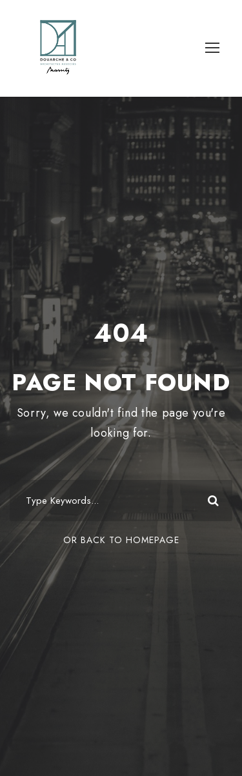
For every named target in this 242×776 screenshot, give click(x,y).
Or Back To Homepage (121, 539)
